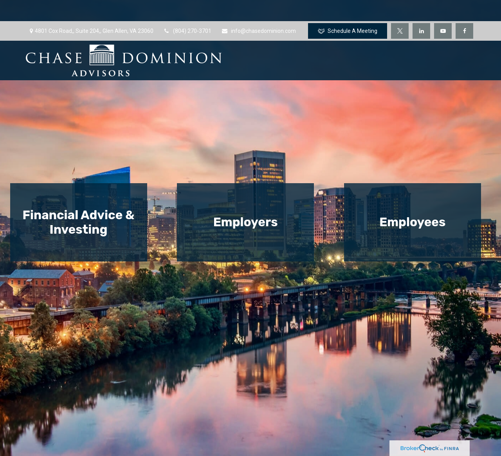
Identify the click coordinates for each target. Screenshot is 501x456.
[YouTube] (443, 10)
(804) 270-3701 (187, 10)
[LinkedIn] (421, 10)
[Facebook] (464, 10)
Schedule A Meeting (347, 10)
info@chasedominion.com (258, 10)
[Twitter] (400, 10)
